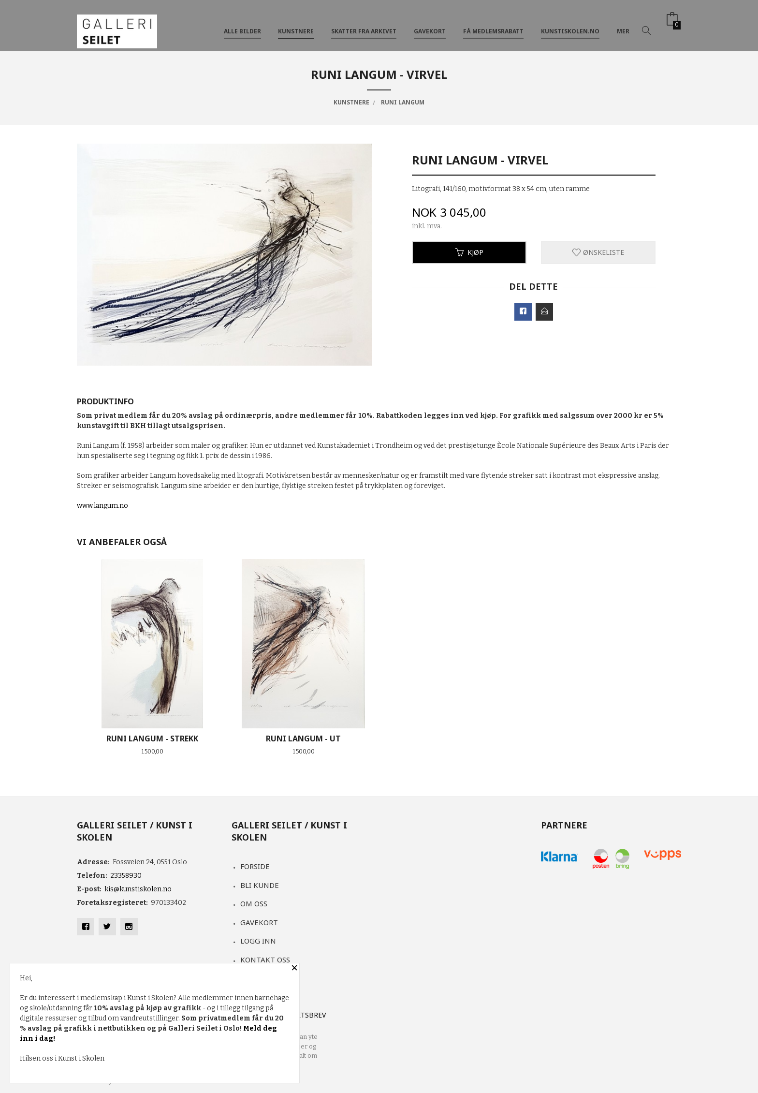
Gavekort (259, 922)
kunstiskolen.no (570, 23)
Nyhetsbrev (304, 1014)
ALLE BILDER (242, 23)
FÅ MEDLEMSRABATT (493, 23)
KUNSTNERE (296, 23)
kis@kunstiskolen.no (138, 889)
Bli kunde (259, 885)
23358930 (126, 875)
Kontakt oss (265, 959)
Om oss (253, 903)
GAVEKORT (430, 23)
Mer (623, 23)
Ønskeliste (598, 252)
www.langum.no (102, 506)
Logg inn (258, 940)
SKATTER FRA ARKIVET (363, 23)
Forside (255, 866)
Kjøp (469, 252)
